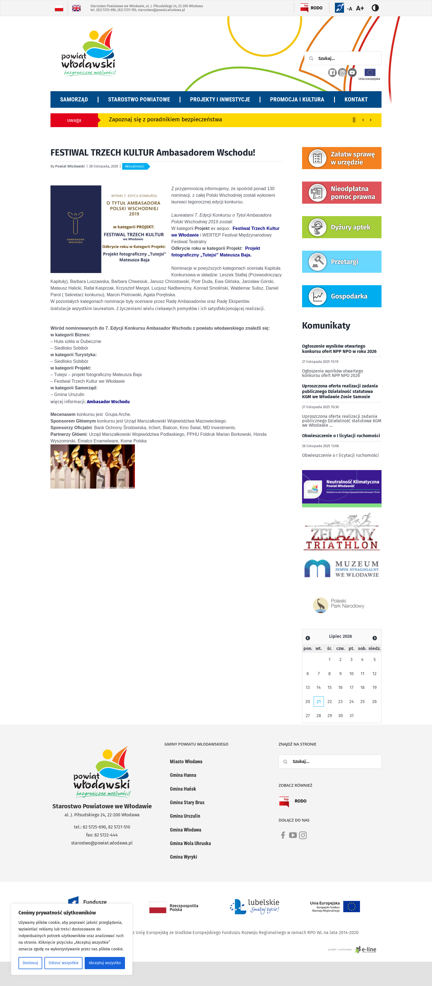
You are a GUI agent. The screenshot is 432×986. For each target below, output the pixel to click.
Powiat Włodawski (70, 166)
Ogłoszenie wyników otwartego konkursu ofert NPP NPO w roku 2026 (339, 348)
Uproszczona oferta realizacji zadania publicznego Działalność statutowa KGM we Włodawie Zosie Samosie (340, 391)
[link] (283, 838)
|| (354, 119)
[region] (71, 939)
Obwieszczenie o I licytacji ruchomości (341, 435)
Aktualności (134, 166)
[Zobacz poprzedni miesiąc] (308, 638)
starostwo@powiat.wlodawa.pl (161, 10)
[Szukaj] (311, 58)
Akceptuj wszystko (105, 963)
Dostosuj (30, 963)
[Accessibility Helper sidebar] (363, 8)
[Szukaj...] (343, 58)
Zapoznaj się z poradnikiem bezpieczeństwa (165, 119)
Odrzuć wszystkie (64, 963)
